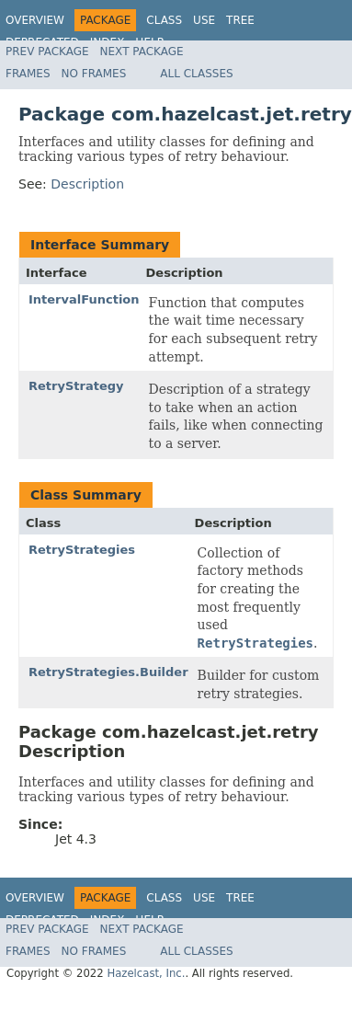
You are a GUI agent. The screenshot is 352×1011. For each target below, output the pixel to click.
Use (204, 20)
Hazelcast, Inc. (146, 973)
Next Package (142, 51)
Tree (240, 20)
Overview (35, 20)
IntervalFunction (84, 299)
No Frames (94, 73)
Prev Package (47, 51)
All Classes (196, 73)
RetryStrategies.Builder (108, 672)
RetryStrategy (76, 386)
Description (87, 184)
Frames (28, 73)
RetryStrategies (81, 550)
